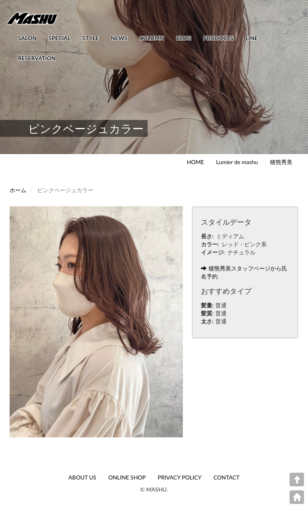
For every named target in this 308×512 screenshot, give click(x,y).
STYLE (91, 38)
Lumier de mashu (237, 161)
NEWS (119, 38)
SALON (27, 38)
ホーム (18, 190)
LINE (251, 38)
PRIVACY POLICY (179, 477)
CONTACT (226, 477)
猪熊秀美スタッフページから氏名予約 (244, 272)
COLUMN (151, 38)
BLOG (183, 38)
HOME (195, 161)
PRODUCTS (218, 38)
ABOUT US (82, 477)
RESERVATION (37, 58)
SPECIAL (60, 38)
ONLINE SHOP (127, 477)
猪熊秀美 (281, 161)
